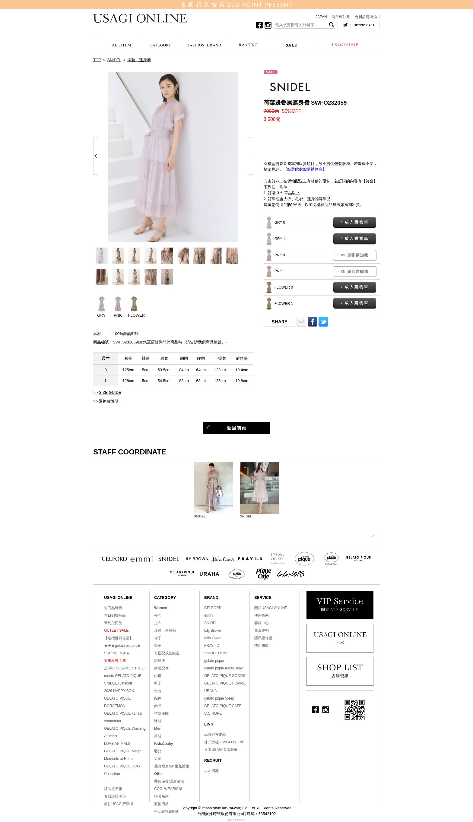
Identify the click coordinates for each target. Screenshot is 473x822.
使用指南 (261, 615)
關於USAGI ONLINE (270, 608)
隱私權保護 (263, 638)
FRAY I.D (211, 645)
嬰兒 (157, 751)
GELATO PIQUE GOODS (224, 676)
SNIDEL (114, 60)
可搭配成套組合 (166, 653)
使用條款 (261, 645)
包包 (157, 691)
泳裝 (157, 721)
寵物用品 (161, 804)
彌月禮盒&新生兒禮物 (171, 766)
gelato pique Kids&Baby (223, 668)
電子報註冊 (341, 17)
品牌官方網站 (215, 734)
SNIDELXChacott (118, 683)
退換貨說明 (109, 401)
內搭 (157, 676)
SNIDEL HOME (216, 653)
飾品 (157, 706)
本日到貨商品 (115, 615)
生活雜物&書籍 (166, 811)
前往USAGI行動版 (118, 804)
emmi (208, 615)
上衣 (157, 623)
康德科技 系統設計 (236, 820)
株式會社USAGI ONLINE (224, 742)
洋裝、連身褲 (139, 60)
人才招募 (211, 771)
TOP (97, 60)
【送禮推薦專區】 (118, 638)
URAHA (210, 691)
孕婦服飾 (161, 713)
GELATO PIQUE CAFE (223, 706)
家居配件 (161, 668)
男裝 (157, 736)
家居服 (159, 661)
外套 (157, 615)
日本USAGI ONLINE (220, 750)
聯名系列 (161, 796)
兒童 (157, 759)
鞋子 (157, 683)
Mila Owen (212, 638)
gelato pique (214, 661)
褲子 (157, 645)
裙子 (157, 638)
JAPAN (321, 17)
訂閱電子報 (113, 789)
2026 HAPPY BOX (119, 691)
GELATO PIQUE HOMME (225, 683)
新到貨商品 (113, 623)
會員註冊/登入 (366, 17)
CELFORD (212, 608)
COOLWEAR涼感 (168, 789)
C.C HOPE (213, 713)
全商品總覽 (113, 608)
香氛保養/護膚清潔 (169, 781)
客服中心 (261, 623)
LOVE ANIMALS (117, 743)
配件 (157, 698)
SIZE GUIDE (110, 392)
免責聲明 (261, 630)
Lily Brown (212, 630)
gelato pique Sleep (219, 698)
